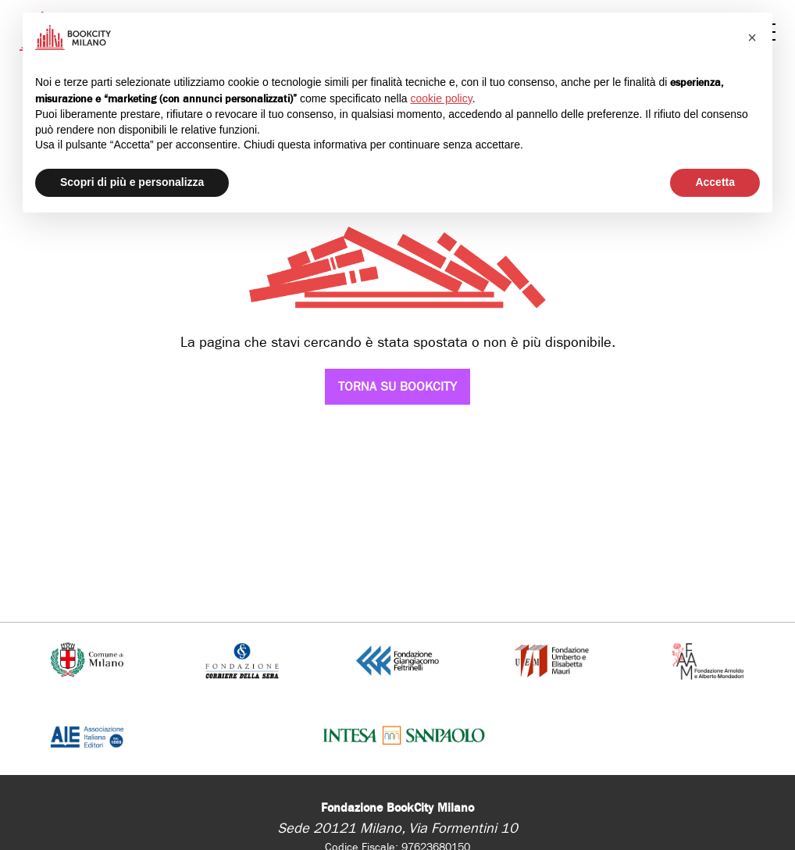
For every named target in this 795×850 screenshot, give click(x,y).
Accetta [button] (715, 182)
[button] (752, 37)
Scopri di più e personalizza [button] (132, 182)
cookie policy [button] (441, 98)
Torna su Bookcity (397, 386)
